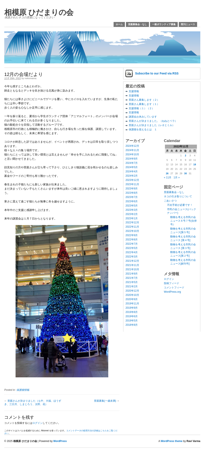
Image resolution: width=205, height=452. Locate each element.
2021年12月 (132, 260)
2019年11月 (132, 303)
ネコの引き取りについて (178, 196)
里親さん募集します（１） (144, 104)
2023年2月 (132, 214)
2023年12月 (132, 180)
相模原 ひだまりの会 (39, 12)
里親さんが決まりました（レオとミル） (152, 125)
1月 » (176, 177)
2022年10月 (132, 231)
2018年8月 (132, 324)
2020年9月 (132, 299)
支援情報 (134, 91)
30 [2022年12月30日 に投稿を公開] (185, 173)
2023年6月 (132, 201)
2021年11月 (132, 265)
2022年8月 (132, 239)
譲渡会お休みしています (143, 116)
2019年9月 (132, 307)
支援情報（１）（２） (141, 108)
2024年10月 (132, 154)
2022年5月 (132, 248)
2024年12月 (132, 145)
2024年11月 (132, 150)
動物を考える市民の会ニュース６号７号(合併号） (183, 221)
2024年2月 (132, 175)
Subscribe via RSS (157, 73)
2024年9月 (132, 158)
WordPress (60, 441)
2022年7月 (132, 243)
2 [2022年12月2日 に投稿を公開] (185, 155)
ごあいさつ (170, 200)
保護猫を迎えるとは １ (143, 129)
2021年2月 (132, 286)
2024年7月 (132, 162)
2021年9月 (132, 273)
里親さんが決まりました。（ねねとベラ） (153, 120)
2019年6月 (132, 316)
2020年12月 (132, 290)
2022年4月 (132, 252)
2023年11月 (132, 184)
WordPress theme (171, 441)
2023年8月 (132, 192)
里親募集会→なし (137, 24)
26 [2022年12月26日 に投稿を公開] (167, 173)
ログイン (37, 422)
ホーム (119, 24)
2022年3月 (132, 256)
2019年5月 (132, 320)
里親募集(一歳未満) (105, 400)
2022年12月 (132, 222)
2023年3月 (132, 209)
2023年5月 (132, 205)
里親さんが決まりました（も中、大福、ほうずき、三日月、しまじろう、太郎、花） (32, 402)
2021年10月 (132, 269)
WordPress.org (172, 291)
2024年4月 (132, 171)
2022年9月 (132, 235)
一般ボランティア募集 (164, 24)
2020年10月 (132, 295)
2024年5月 (132, 167)
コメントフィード (174, 287)
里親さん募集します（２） (144, 99)
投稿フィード (171, 283)
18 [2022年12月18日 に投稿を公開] (194, 164)
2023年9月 (132, 188)
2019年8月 (132, 312)
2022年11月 (132, 226)
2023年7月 (132, 197)
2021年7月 (132, 277)
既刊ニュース (188, 24)
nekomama (30, 78)
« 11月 (167, 177)
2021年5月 (132, 282)
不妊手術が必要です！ (180, 204)
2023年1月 (132, 218)
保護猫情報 (22, 389)
